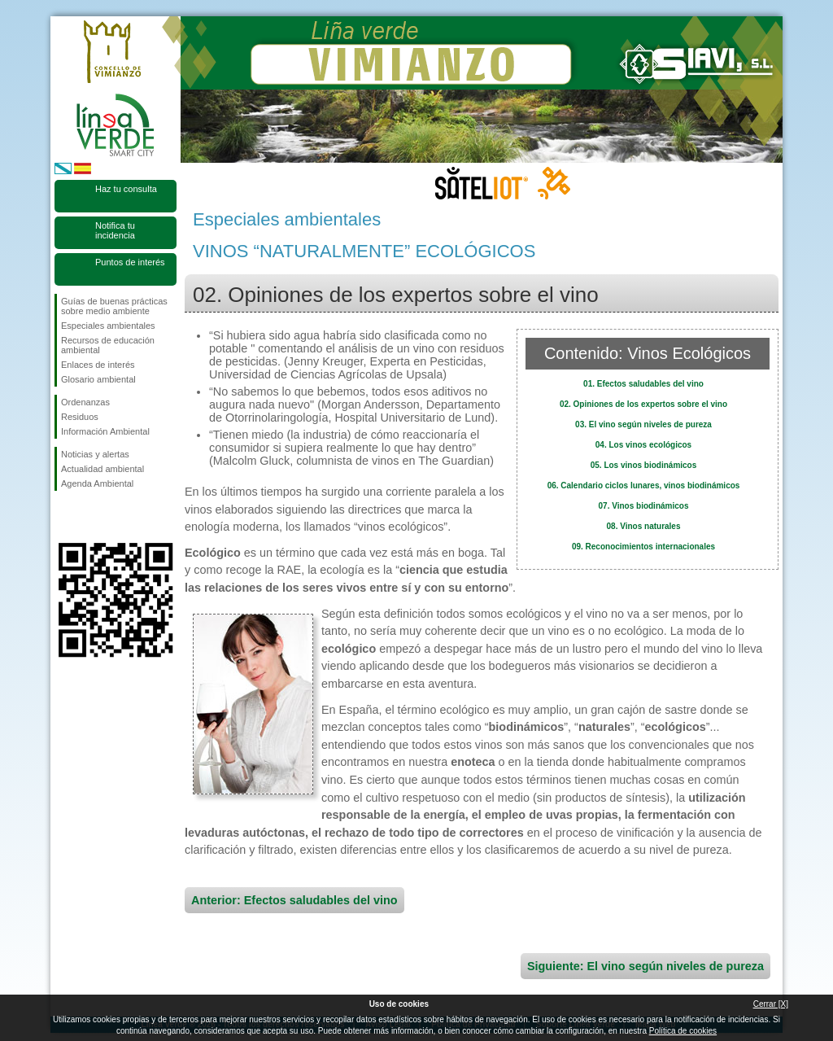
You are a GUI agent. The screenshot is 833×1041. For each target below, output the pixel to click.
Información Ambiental (105, 431)
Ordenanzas (85, 402)
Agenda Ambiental (97, 483)
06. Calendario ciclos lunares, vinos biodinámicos (643, 485)
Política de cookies (683, 1030)
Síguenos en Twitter (91, 517)
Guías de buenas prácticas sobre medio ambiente (114, 306)
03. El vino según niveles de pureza (643, 424)
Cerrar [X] (770, 1003)
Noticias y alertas (95, 454)
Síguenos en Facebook (64, 517)
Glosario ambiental (98, 379)
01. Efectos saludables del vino (643, 383)
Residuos (79, 417)
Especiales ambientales (108, 325)
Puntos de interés (130, 262)
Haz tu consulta (126, 189)
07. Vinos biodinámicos (644, 505)
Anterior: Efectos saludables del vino (294, 900)
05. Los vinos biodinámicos (644, 465)
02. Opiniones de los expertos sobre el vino (643, 404)
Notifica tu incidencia (115, 230)
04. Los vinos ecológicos (643, 444)
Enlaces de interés (98, 365)
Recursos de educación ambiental (108, 345)
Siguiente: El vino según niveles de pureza (645, 966)
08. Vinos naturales (644, 526)
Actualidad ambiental (102, 469)
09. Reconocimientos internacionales (643, 546)
